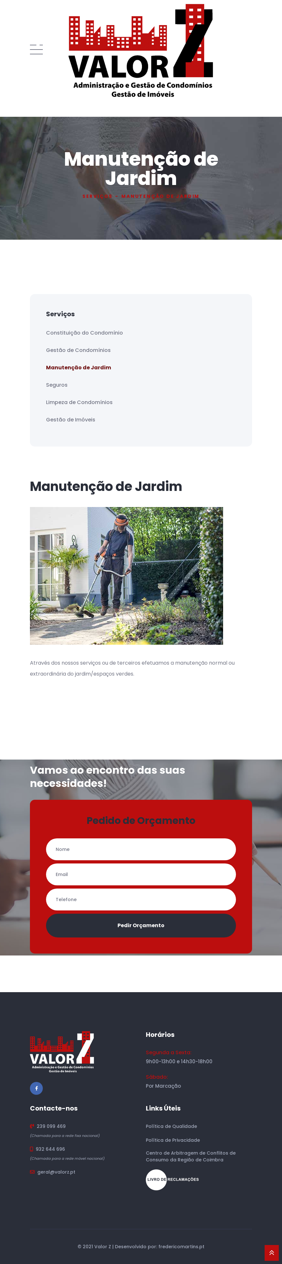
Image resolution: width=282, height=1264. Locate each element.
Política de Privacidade (173, 1140)
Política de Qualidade (171, 1126)
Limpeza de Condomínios (79, 402)
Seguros (57, 385)
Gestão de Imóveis (70, 419)
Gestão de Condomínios (78, 350)
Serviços (97, 196)
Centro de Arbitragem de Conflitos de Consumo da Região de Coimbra (191, 1156)
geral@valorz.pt (56, 1172)
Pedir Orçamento (141, 925)
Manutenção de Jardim (78, 367)
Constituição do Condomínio (84, 333)
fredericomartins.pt (181, 1246)
